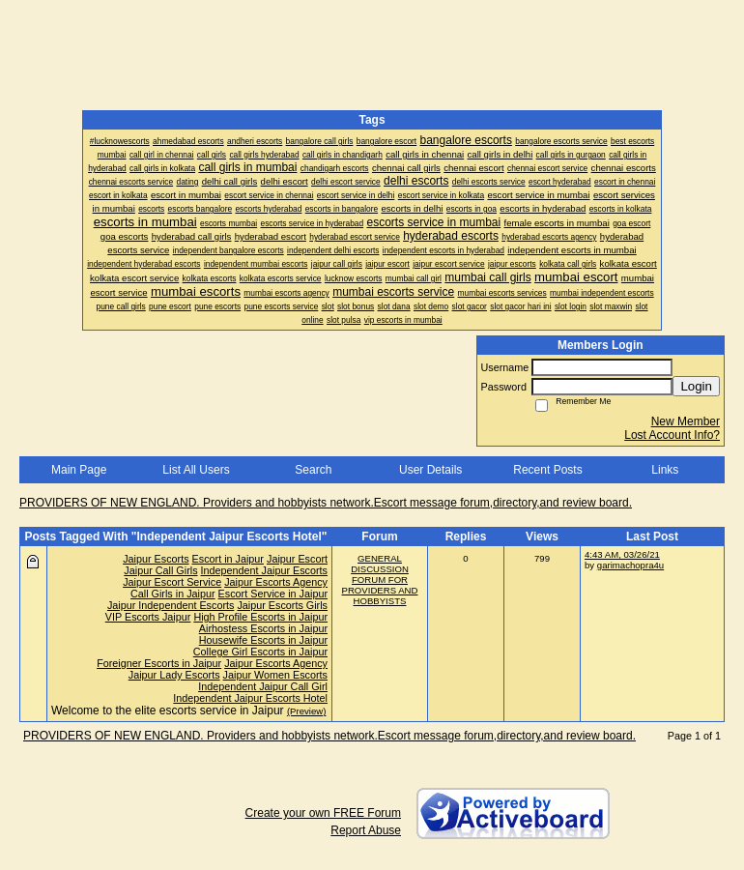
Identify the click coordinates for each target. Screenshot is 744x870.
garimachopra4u (630, 565)
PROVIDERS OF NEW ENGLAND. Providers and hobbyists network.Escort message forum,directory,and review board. (325, 502)
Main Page (78, 470)
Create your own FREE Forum (323, 813)
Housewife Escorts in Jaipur (263, 640)
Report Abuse (365, 830)
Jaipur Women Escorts (275, 675)
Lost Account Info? (672, 435)
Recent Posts (547, 470)
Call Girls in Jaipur (172, 593)
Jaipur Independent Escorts (170, 605)
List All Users (195, 470)
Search (313, 470)
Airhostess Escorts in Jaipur (263, 628)
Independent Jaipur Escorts (264, 570)
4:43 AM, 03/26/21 (622, 554)
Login (696, 386)
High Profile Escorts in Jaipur (260, 617)
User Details (430, 470)
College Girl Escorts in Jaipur (260, 651)
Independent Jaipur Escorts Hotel (250, 698)
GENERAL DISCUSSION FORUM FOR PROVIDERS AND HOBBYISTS (380, 579)
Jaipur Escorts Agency (276, 582)
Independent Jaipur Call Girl (263, 686)
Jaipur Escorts (155, 559)
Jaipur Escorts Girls (282, 605)
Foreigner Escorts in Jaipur (159, 663)
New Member (685, 421)
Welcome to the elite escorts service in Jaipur (167, 710)
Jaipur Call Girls (160, 570)
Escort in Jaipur (228, 559)
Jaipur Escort (297, 559)
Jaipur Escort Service (172, 582)
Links (664, 470)
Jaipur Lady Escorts (174, 675)
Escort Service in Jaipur (273, 593)
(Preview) (307, 711)
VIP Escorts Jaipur (148, 617)
